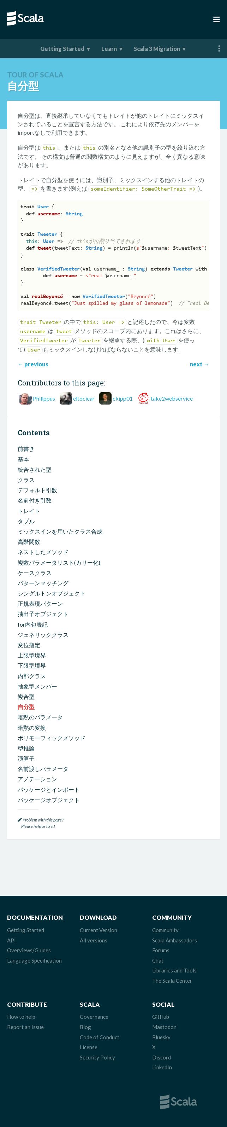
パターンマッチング (43, 583)
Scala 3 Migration (157, 48)
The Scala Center (172, 980)
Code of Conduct (99, 1037)
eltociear (84, 398)
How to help (21, 1016)
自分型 (26, 706)
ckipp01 (123, 398)
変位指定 (29, 644)
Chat (157, 960)
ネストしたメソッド (43, 551)
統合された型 (35, 469)
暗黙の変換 (32, 727)
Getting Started (62, 48)
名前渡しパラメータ (43, 768)
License (88, 1047)
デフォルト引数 (37, 490)
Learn (109, 48)
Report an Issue (25, 1027)
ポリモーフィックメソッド (51, 737)
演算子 (26, 758)
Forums (160, 950)
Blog (85, 1027)
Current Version (98, 930)
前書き (26, 448)
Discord (161, 1057)
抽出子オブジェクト (43, 613)
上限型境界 (32, 655)
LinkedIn (162, 1067)
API (11, 940)
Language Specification (34, 960)
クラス (26, 479)
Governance (94, 1016)
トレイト (29, 510)
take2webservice (172, 398)
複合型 (26, 696)
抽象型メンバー (37, 686)
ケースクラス (35, 572)
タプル (26, 521)
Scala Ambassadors (174, 940)
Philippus (44, 398)
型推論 (26, 748)
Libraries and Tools (174, 970)
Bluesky (161, 1037)
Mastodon (164, 1027)
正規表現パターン (40, 603)
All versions (93, 940)
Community (165, 930)
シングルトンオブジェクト (51, 593)
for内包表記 (33, 624)
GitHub (160, 1016)
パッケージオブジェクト (49, 799)
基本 (23, 459)
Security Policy (97, 1057)
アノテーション (37, 778)
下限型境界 (32, 665)
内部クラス (32, 676)
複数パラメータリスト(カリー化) (59, 562)
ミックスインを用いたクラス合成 (60, 531)
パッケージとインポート (49, 789)
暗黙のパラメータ (40, 717)
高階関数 (29, 541)
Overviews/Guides (29, 950)
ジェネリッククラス (43, 634)
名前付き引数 (35, 500)
